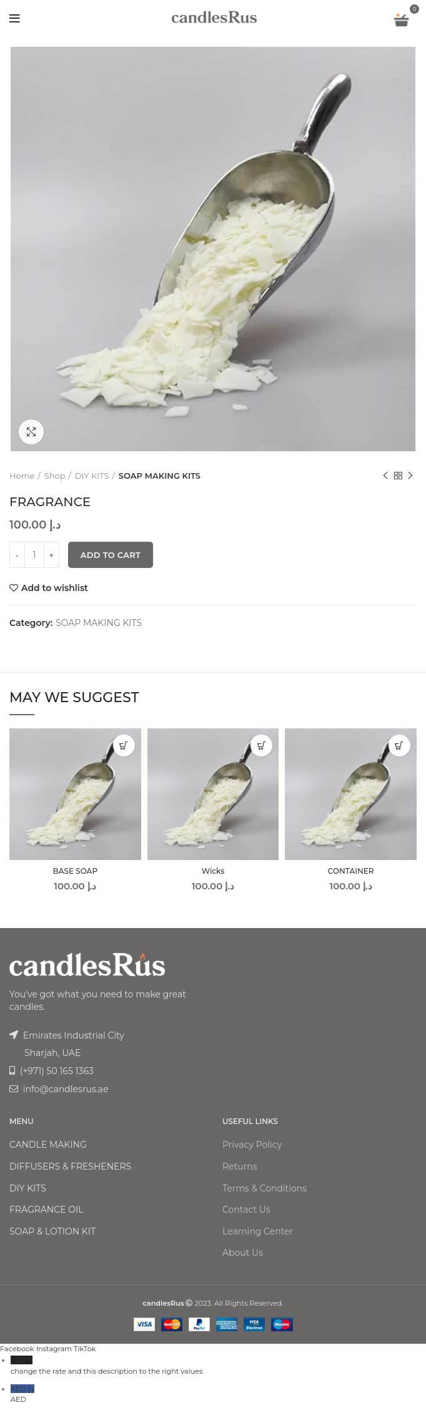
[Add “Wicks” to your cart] (261, 745)
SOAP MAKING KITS (160, 476)
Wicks (213, 871)
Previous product (385, 476)
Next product (410, 476)
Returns (239, 1166)
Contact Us (246, 1209)
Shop (55, 476)
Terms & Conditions (264, 1188)
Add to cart (111, 555)
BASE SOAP (75, 871)
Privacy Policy (252, 1144)
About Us (242, 1252)
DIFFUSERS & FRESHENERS (70, 1166)
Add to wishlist (54, 588)
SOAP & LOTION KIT (52, 1231)
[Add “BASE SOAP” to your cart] (124, 745)
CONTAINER (351, 871)
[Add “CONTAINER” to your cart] (399, 745)
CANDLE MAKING (48, 1144)
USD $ (218, 1366)
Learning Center (257, 1231)
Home (21, 476)
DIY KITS (92, 476)
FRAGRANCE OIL (46, 1209)
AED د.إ (218, 1395)
